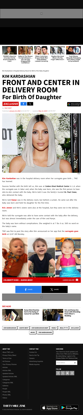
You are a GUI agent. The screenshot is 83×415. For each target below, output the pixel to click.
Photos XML (6, 395)
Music (32, 332)
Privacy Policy (60, 358)
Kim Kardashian (9, 328)
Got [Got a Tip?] (7, 36)
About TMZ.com (7, 352)
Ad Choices (6, 361)
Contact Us (33, 352)
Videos (4, 398)
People (4, 389)
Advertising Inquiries (36, 361)
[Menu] (3, 42)
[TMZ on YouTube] (67, 373)
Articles (5, 367)
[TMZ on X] (8, 30)
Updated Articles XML (9, 376)
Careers (31, 358)
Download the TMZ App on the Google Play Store (69, 407)
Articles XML (6, 370)
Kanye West (23, 328)
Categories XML (7, 383)
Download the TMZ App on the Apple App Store (50, 407)
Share (28, 289)
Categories (6, 379)
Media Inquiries (34, 364)
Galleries (5, 386)
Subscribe (75, 363)
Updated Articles (8, 373)
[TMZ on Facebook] (3, 30)
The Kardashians (45, 332)
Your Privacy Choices (9, 364)
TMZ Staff (7, 108)
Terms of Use (6, 358)
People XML (6, 392)
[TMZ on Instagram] (19, 30)
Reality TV (64, 328)
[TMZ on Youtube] (14, 30)
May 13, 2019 (42, 111)
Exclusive (75, 328)
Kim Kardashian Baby (39, 328)
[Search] (80, 42)
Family (53, 328)
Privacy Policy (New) (9, 355)
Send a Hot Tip (34, 355)
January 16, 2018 (15, 111)
